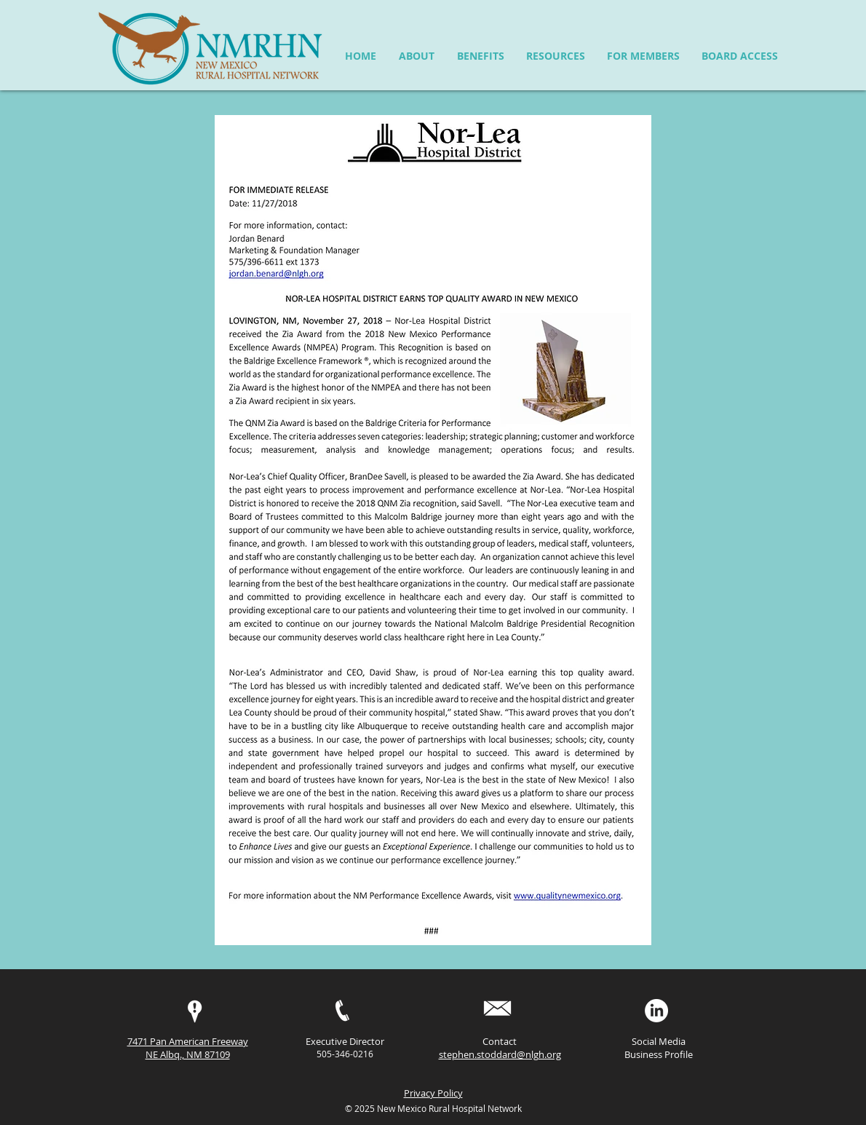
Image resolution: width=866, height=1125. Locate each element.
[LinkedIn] (656, 1010)
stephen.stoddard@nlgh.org (500, 1054)
